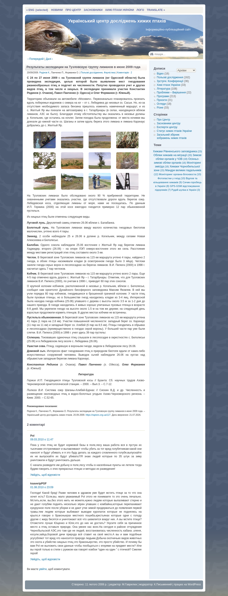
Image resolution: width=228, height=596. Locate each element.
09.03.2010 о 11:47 (41, 439)
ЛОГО (140, 10)
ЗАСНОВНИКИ (93, 10)
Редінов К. (44, 72)
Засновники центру (168, 123)
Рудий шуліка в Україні (185, 190)
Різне (160, 107)
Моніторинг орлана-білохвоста (180, 174)
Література (163, 88)
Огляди (161, 103)
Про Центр (163, 119)
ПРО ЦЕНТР (73, 10)
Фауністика (109, 72)
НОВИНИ (57, 10)
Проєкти (162, 100)
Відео (160, 73)
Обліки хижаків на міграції (173, 155)
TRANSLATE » (156, 10)
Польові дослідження (92, 72)
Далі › (49, 58)
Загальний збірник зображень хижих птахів (172, 136)
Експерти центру (167, 127)
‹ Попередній (36, 58)
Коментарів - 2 (124, 72)
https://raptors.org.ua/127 (98, 415)
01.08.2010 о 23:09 (41, 487)
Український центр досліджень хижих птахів (117, 20)
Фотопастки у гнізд (171, 178)
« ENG (37, 10)
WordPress (194, 584)
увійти (43, 569)
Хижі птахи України (168, 84)
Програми (163, 96)
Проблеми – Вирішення (171, 92)
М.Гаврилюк (129, 584)
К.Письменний (163, 584)
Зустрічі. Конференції (170, 81)
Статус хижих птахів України (174, 130)
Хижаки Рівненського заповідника (177, 151)
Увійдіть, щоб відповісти (45, 474)
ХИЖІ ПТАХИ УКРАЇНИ (119, 10)
